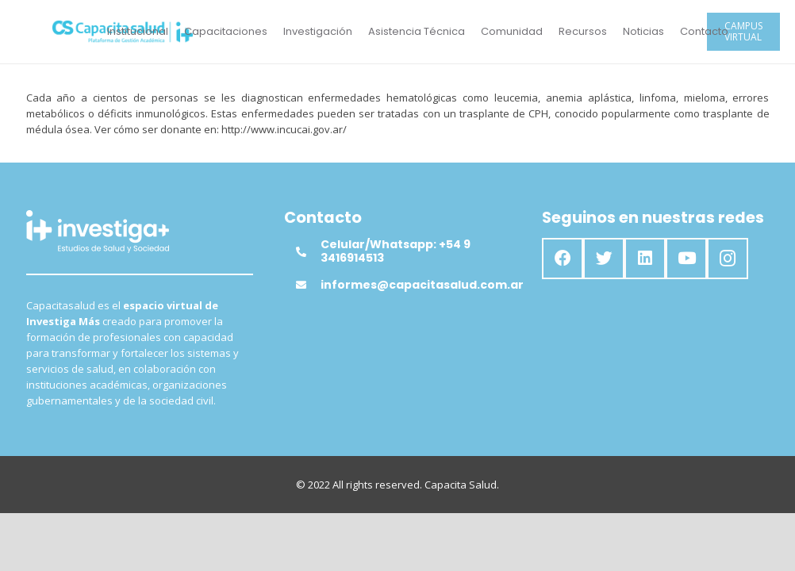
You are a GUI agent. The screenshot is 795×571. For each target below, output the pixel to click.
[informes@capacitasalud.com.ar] (308, 285)
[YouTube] (686, 258)
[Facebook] (562, 258)
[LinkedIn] (645, 258)
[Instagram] (727, 258)
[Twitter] (603, 258)
